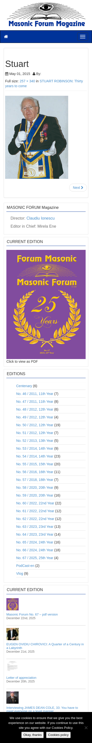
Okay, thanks (32, 735)
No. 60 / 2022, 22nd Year (35, 503)
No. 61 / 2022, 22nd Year (35, 511)
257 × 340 (27, 81)
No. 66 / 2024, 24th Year (34, 550)
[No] (85, 727)
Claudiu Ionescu (40, 218)
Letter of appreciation (21, 677)
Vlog (19, 573)
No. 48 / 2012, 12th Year (34, 409)
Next (78, 188)
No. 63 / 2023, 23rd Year (34, 527)
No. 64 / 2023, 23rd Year (34, 534)
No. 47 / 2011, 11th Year (34, 401)
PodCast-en (25, 566)
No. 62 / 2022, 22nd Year (35, 519)
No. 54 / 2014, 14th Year (34, 456)
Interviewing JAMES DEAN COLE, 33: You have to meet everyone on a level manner (42, 709)
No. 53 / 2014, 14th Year (34, 448)
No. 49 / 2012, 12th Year (34, 417)
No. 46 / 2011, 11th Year (34, 394)
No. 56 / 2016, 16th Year (34, 472)
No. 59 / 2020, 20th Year (34, 495)
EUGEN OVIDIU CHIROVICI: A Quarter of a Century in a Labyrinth (45, 645)
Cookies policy (58, 735)
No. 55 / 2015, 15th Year (34, 464)
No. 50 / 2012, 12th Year (34, 425)
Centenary (24, 386)
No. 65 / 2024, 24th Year (34, 542)
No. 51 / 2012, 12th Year (34, 433)
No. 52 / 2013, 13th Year (34, 441)
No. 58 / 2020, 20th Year (34, 487)
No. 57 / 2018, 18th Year (34, 480)
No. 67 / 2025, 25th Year (34, 558)
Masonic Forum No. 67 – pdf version (32, 614)
